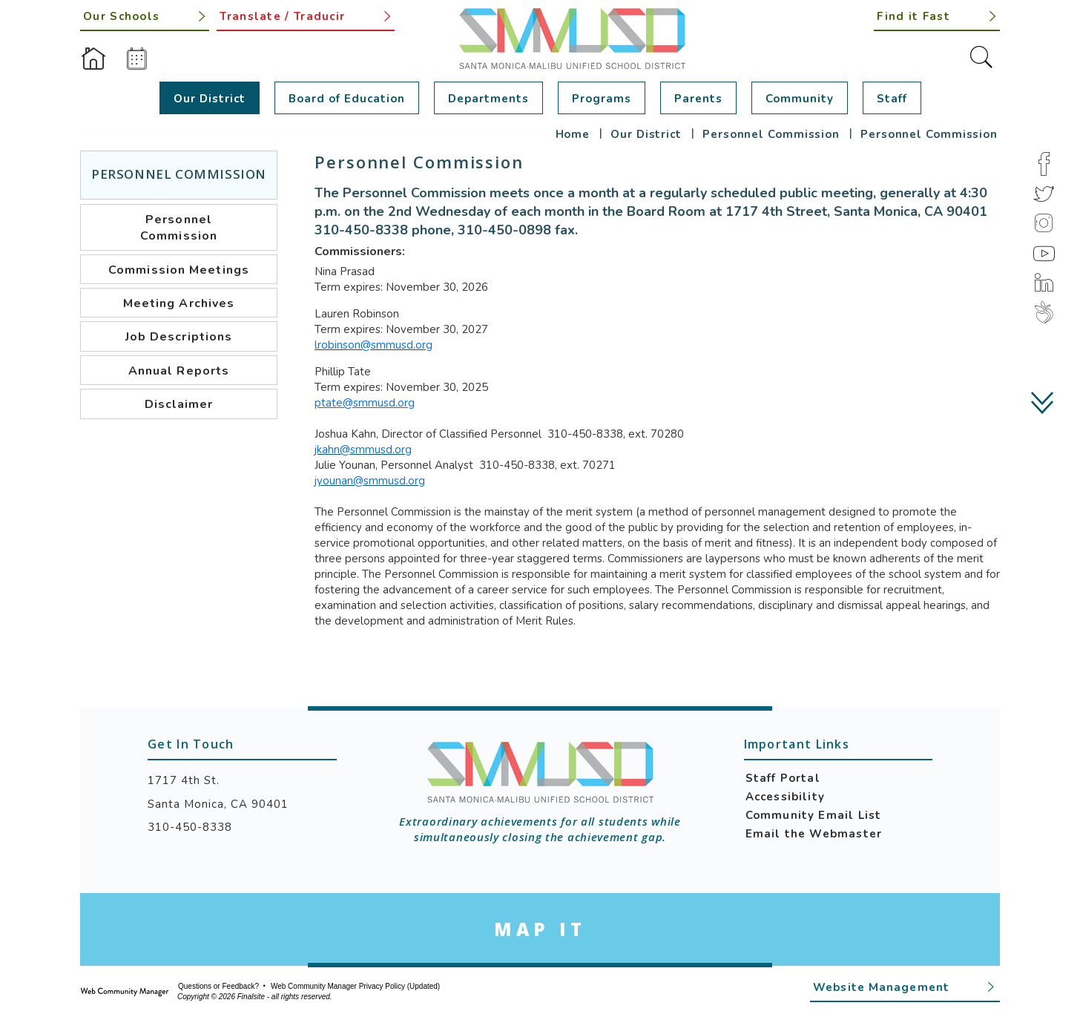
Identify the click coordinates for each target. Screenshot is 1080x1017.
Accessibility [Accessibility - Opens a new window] (785, 796)
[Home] (93, 58)
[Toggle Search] (981, 57)
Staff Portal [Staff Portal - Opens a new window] (782, 778)
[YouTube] (1043, 253)
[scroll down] (1043, 403)
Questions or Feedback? (218, 986)
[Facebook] (1043, 164)
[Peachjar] (1043, 312)
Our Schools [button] (121, 16)
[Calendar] (137, 58)
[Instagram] (1043, 223)
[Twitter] (1043, 193)
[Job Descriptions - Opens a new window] (179, 337)
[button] (937, 15)
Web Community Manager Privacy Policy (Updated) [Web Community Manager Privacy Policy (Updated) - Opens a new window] (355, 986)
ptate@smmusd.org (365, 402)
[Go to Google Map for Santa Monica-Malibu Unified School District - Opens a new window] (540, 929)
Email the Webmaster (814, 833)
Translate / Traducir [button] (282, 16)
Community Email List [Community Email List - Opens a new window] (813, 815)
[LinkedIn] (1043, 282)
